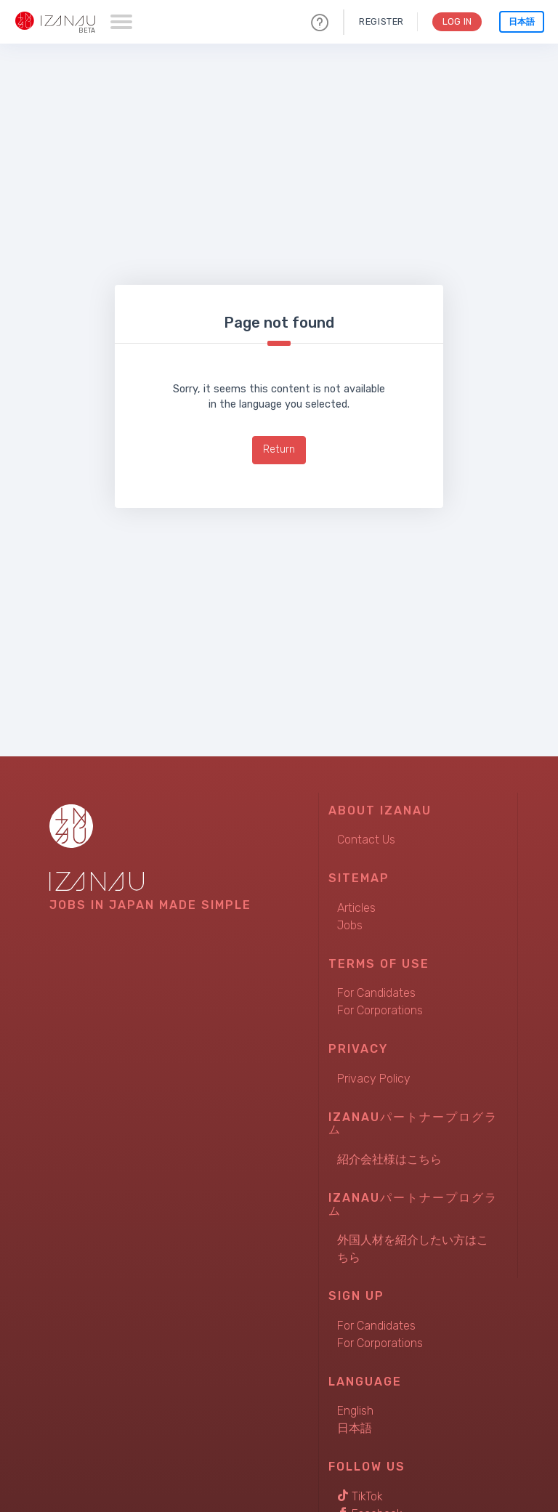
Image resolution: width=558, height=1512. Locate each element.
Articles (356, 908)
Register (379, 21)
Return (279, 449)
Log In (456, 21)
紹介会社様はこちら (389, 1159)
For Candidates (376, 993)
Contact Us (366, 839)
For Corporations (380, 1010)
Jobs (350, 925)
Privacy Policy (374, 1079)
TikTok (360, 1496)
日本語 (522, 22)
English (355, 1411)
